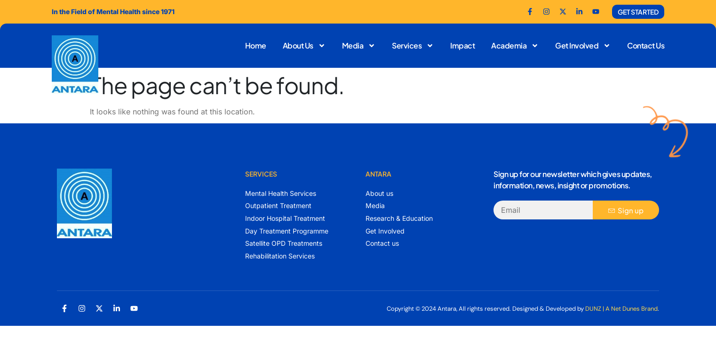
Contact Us (645, 45)
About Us (304, 45)
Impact (462, 45)
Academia (515, 45)
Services (413, 45)
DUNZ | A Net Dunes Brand (621, 309)
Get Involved (583, 45)
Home (255, 45)
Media (359, 45)
